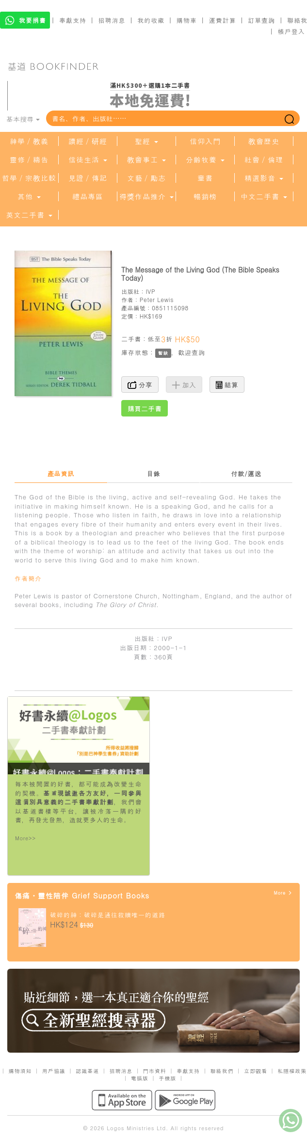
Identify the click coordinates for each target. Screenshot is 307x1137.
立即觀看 (255, 1070)
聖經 (146, 141)
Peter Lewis (157, 299)
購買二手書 (145, 408)
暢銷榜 (205, 196)
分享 (140, 384)
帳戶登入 (291, 31)
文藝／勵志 (146, 178)
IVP (150, 291)
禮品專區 (87, 196)
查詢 (198, 352)
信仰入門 (205, 141)
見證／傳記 (87, 178)
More (283, 893)
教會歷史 (263, 141)
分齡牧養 (205, 159)
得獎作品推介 (146, 196)
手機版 (167, 1078)
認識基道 (87, 1070)
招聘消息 (112, 20)
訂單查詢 (261, 20)
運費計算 (222, 20)
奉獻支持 (72, 20)
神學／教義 (29, 141)
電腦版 (139, 1078)
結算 (227, 384)
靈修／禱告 (29, 159)
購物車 (187, 20)
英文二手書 (29, 215)
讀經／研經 (87, 141)
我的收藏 (150, 20)
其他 (29, 196)
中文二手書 (264, 196)
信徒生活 (87, 159)
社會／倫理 (263, 159)
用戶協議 (53, 1070)
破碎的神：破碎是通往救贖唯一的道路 (107, 914)
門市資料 (154, 1070)
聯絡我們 (222, 1070)
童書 (205, 178)
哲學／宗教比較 (29, 178)
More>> (25, 838)
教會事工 (146, 159)
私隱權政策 (292, 1070)
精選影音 (263, 178)
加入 (184, 384)
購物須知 (20, 1070)
